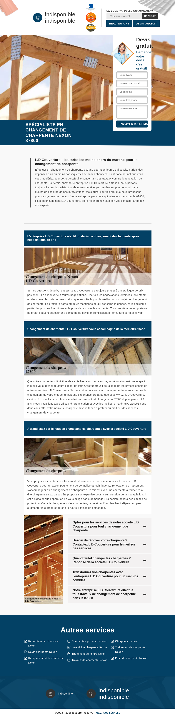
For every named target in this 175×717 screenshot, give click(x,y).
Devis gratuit (146, 23)
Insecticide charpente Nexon (89, 647)
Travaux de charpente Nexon (89, 660)
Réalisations (119, 23)
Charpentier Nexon (127, 641)
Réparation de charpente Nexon (43, 643)
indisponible (60, 14)
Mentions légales (108, 713)
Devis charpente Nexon (42, 651)
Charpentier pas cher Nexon (89, 641)
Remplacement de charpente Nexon (46, 660)
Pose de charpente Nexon (131, 658)
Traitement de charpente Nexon (130, 649)
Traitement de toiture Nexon (89, 653)
